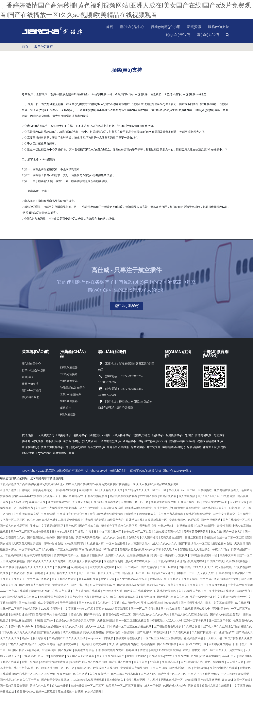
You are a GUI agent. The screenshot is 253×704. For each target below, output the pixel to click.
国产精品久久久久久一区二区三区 (146, 499)
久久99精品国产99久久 (193, 600)
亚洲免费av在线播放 (222, 600)
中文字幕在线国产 (30, 558)
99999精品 (172, 612)
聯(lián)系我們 (208, 44)
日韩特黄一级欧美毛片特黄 (36, 499)
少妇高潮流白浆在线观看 (184, 517)
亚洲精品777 (226, 641)
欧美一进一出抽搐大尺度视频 (169, 564)
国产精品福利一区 (180, 677)
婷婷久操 (77, 624)
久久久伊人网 (75, 635)
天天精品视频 (148, 535)
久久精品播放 (93, 701)
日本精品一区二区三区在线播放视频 (129, 635)
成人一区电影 (153, 695)
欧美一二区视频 (46, 701)
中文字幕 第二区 (29, 677)
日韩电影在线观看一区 (204, 564)
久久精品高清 (170, 671)
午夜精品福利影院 (93, 529)
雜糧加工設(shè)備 (214, 456)
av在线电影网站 (75, 553)
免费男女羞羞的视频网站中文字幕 (141, 558)
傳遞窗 (26, 450)
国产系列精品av (73, 505)
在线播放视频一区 (156, 529)
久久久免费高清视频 (171, 523)
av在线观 (190, 689)
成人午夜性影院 (89, 517)
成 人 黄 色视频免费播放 (124, 653)
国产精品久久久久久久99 (173, 606)
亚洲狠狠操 (49, 659)
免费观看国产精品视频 (134, 677)
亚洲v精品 (156, 588)
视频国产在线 (37, 511)
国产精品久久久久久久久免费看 (47, 570)
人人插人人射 (235, 671)
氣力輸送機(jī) (71, 450)
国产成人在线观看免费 (138, 600)
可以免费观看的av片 (103, 594)
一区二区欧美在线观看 (235, 683)
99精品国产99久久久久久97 (196, 576)
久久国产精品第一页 (204, 641)
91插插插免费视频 (69, 529)
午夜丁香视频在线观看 (87, 600)
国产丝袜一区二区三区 (172, 683)
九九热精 (153, 689)
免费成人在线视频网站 (51, 635)
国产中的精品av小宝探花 (132, 588)
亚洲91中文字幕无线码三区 (47, 535)
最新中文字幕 (228, 564)
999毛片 (75, 671)
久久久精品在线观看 (64, 588)
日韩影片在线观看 (65, 499)
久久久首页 (141, 671)
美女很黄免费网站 (220, 653)
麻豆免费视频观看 (59, 511)
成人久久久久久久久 (165, 553)
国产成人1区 (149, 683)
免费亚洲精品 (105, 630)
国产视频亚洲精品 (192, 612)
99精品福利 (31, 618)
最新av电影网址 (40, 600)
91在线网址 (160, 641)
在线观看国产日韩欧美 (54, 606)
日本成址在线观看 (112, 517)
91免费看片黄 (95, 553)
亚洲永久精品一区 (171, 689)
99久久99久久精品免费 (41, 529)
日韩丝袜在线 (134, 529)
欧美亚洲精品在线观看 (224, 677)
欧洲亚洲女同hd (136, 665)
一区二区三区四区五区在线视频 (162, 647)
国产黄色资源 (87, 612)
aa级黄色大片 (115, 529)
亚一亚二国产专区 (220, 630)
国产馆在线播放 (167, 653)
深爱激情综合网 (114, 570)
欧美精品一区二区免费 (138, 541)
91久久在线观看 (180, 641)
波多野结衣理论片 (128, 547)
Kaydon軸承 (43, 462)
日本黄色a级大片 (62, 541)
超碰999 (227, 689)
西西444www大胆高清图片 (112, 618)
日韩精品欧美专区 (165, 600)
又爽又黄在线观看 (171, 547)
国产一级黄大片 (233, 541)
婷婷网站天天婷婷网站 (39, 624)
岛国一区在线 (242, 689)
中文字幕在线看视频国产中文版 (220, 588)
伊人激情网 (170, 558)
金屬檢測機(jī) (173, 444)
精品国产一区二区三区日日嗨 (124, 695)
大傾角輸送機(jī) (121, 444)
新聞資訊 (163, 36)
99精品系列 (61, 624)
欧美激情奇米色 (85, 659)
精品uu (26, 647)
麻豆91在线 (7, 576)
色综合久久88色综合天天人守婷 (75, 630)
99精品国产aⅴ (156, 594)
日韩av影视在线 (53, 553)
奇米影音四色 (178, 529)
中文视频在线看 (184, 535)
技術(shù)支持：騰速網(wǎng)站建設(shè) (135, 480)
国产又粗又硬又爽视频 (14, 695)
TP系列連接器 (68, 383)
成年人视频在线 (73, 641)
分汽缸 (189, 444)
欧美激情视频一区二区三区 (58, 677)
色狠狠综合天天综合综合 (195, 558)
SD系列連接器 (69, 410)
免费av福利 (236, 659)
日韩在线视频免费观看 (110, 659)
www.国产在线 (149, 505)
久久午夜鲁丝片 (100, 683)
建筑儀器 (37, 450)
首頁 (78, 36)
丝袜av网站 (165, 535)
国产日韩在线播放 (120, 671)
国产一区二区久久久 (215, 659)
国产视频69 (65, 659)
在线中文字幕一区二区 (230, 547)
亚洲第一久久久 (115, 564)
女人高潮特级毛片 (139, 553)
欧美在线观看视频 (237, 570)
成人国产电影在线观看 (81, 665)
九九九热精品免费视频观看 (88, 689)
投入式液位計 (90, 450)
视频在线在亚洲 (136, 689)
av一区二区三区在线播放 (196, 499)
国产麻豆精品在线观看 (131, 594)
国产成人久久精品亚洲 (14, 535)
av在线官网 (242, 612)
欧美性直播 (224, 535)
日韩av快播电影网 (96, 505)
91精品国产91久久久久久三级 (67, 647)
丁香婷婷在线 (13, 564)
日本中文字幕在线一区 (107, 541)
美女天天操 (107, 588)
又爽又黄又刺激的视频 (27, 553)
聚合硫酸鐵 (194, 456)
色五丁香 (43, 665)
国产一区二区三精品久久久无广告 (99, 582)
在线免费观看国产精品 (167, 541)
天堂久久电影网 (40, 695)
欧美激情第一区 (89, 499)
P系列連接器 (68, 424)
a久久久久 (109, 547)
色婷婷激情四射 (113, 600)
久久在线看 (48, 523)
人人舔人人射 (205, 582)
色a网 (195, 665)
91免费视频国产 (51, 618)
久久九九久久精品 (25, 641)
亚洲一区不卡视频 (195, 630)
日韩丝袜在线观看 (21, 630)
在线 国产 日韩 (61, 600)
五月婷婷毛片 (79, 576)
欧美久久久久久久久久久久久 (186, 594)
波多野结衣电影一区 (66, 564)
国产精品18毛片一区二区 (195, 553)
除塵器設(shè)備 (100, 444)
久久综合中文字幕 (108, 612)
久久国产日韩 (159, 677)
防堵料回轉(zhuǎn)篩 (182, 450)
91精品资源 (17, 582)
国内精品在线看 (171, 618)
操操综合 (131, 523)
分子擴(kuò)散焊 (76, 456)
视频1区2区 (84, 677)
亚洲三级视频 (30, 671)
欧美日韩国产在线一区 (193, 653)
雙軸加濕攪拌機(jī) (52, 456)
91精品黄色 (110, 558)
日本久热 (7, 641)
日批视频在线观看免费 (105, 511)
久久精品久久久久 (111, 499)
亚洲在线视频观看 (138, 564)
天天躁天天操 (238, 511)
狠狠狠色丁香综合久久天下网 (119, 535)
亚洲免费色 (161, 517)
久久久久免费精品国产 (111, 665)
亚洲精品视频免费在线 (191, 570)
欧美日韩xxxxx (26, 701)
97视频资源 (29, 665)
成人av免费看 (60, 695)
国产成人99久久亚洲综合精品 (190, 624)
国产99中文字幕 (80, 606)
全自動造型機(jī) (111, 450)
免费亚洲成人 (61, 594)
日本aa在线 (223, 582)
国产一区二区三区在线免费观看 (30, 541)
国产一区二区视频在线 (145, 618)
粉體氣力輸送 (141, 444)
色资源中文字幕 (67, 653)
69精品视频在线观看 (198, 523)
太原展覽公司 (46, 444)
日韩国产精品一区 (189, 511)
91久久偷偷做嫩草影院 (124, 606)
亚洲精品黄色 (221, 618)
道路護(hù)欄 (53, 450)
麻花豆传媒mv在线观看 (121, 641)
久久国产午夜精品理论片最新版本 (56, 517)
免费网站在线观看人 (227, 499)
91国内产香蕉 (215, 570)
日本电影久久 (115, 689)
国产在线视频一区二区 (237, 529)
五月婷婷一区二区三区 (135, 511)
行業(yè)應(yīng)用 (134, 36)
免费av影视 (201, 677)
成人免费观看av (48, 612)
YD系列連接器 (69, 390)
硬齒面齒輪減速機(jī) (210, 450)
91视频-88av (156, 665)
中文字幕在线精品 (38, 588)
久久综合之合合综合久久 (72, 523)
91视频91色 (62, 576)
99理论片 (194, 529)
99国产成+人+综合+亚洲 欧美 (181, 695)
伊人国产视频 (150, 547)
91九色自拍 (228, 505)
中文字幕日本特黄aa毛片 (78, 618)
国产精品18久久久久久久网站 (151, 624)
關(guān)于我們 (217, 36)
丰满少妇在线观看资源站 (166, 659)
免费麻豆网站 (47, 653)
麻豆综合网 (39, 647)
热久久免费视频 (94, 641)
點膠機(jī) (157, 444)
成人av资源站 (18, 511)
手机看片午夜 (83, 541)
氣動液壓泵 (60, 462)
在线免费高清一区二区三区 (88, 695)
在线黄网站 (58, 665)
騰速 (71, 462)
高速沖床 (219, 444)
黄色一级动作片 (215, 671)
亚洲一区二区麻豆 (128, 576)
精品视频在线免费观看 (124, 505)
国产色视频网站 (211, 529)
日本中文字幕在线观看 (219, 612)
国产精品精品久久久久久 (22, 606)
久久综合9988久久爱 (26, 523)
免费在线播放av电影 (215, 511)
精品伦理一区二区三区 (136, 582)
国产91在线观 (27, 612)
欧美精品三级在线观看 (216, 695)
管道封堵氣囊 (203, 444)
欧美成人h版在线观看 (139, 517)
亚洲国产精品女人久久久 (61, 582)
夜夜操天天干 (53, 505)
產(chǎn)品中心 (101, 36)
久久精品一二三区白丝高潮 (60, 558)
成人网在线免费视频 (95, 671)
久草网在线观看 (205, 535)
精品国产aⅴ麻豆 (163, 582)
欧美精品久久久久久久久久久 (34, 576)
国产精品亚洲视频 (209, 689)
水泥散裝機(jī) (30, 456)
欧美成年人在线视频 (106, 677)
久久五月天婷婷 (216, 594)
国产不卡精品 (93, 624)
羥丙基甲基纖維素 (118, 456)
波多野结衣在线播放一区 (141, 570)
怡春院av (209, 547)
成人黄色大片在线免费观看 (85, 570)
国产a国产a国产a (208, 505)
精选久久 (246, 635)
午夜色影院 (64, 683)
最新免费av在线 (222, 553)
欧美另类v (16, 624)
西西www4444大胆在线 (28, 505)
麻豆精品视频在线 (90, 558)
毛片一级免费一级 (201, 606)
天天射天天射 (214, 647)
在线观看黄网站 (210, 665)
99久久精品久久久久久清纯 (181, 588)
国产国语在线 (66, 547)
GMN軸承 (28, 462)
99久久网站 (80, 683)
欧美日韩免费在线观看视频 (107, 523)
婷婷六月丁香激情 (137, 659)
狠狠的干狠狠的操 (92, 564)
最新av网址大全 (89, 588)
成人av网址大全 (95, 635)
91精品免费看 (168, 505)
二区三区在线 (168, 576)
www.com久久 (148, 523)
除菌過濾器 (138, 456)
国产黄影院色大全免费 (41, 547)
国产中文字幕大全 (224, 523)
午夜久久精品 (221, 558)
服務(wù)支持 (187, 36)
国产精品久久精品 (49, 641)
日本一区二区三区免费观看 (133, 630)
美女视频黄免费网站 (102, 576)
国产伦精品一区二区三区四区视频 (34, 683)
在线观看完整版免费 (128, 647)
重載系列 (65, 417)
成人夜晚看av (131, 612)
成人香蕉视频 (187, 505)
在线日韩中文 (192, 659)
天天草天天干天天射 (196, 541)
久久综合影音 (192, 635)
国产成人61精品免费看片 (226, 624)
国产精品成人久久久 (215, 517)
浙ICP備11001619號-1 (177, 480)
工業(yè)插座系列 (70, 403)
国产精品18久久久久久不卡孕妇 (20, 689)
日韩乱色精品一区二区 (117, 624)
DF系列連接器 (69, 377)
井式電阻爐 (153, 456)
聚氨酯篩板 (130, 450)
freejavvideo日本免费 (100, 647)
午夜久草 (174, 499)
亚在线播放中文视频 (71, 701)
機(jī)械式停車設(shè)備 (153, 450)
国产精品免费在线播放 (168, 635)
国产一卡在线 (79, 594)
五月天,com (148, 606)
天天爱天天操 (81, 511)
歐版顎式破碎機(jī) (173, 456)
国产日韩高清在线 (192, 671)
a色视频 (155, 671)
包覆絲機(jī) (80, 444)
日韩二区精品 (193, 547)
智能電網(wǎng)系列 (72, 397)
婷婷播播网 (148, 653)
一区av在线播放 (116, 553)
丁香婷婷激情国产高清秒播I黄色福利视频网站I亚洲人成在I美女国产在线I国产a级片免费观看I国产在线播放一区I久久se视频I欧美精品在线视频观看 (126, 14)
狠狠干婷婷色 (35, 582)
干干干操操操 (68, 612)
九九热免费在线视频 (164, 511)
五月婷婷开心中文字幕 (93, 653)
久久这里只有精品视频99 (204, 683)
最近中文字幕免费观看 (38, 564)
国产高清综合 (149, 576)
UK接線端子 (63, 444)
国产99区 (72, 535)
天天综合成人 (100, 606)
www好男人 (229, 665)
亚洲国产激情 (8, 499)
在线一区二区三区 (11, 618)
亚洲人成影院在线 (152, 612)
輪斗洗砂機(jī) (96, 456)
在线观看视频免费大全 (196, 618)
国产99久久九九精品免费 (35, 594)
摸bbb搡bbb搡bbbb (22, 635)
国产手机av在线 (89, 535)
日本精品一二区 (185, 582)
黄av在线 (216, 541)
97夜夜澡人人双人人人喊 (167, 630)
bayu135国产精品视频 (125, 683)
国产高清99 (144, 641)
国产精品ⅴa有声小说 (27, 659)
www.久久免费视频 (177, 665)
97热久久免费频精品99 (22, 653)
